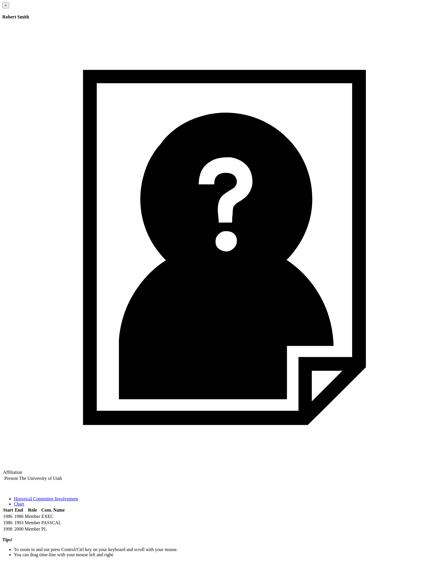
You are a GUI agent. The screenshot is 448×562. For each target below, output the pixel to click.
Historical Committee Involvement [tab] (46, 498)
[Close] (5, 5)
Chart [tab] (19, 503)
